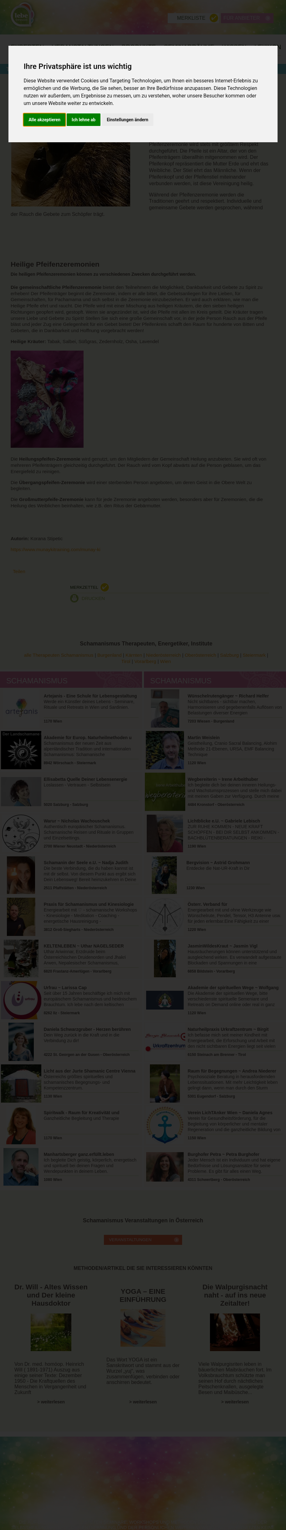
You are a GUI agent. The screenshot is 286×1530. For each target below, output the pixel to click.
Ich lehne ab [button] (83, 119)
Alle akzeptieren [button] (44, 119)
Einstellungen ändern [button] (127, 119)
